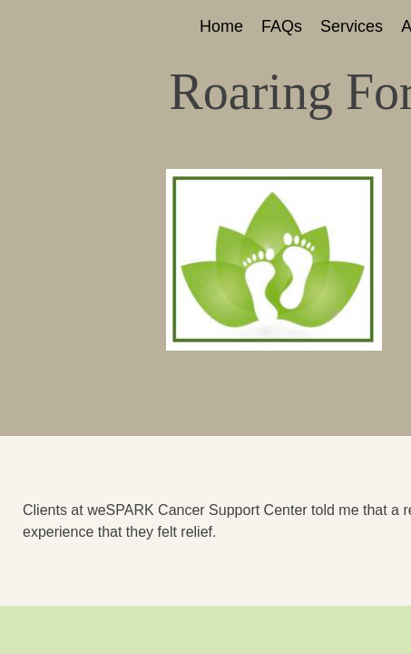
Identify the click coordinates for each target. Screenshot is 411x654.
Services (351, 26)
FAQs (281, 26)
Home (221, 26)
